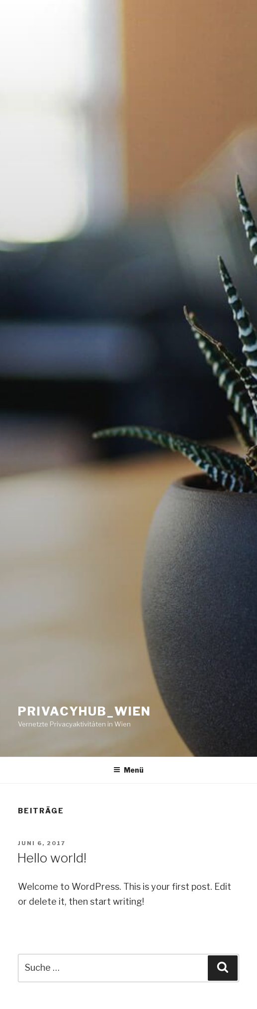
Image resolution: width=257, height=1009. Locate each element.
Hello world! (51, 857)
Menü (128, 770)
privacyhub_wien (84, 711)
